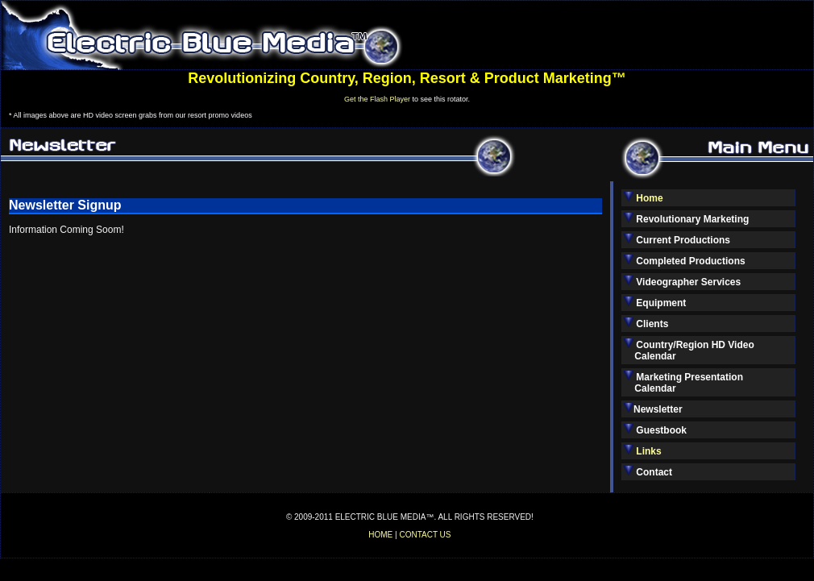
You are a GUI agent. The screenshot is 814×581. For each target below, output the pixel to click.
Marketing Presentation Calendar (683, 382)
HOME (380, 534)
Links (648, 451)
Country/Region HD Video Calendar (689, 350)
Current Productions (677, 240)
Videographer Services (682, 282)
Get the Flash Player (377, 99)
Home (649, 198)
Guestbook (655, 430)
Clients (646, 323)
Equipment (655, 303)
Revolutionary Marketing (686, 219)
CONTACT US (425, 534)
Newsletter (653, 409)
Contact (648, 472)
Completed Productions (684, 261)
